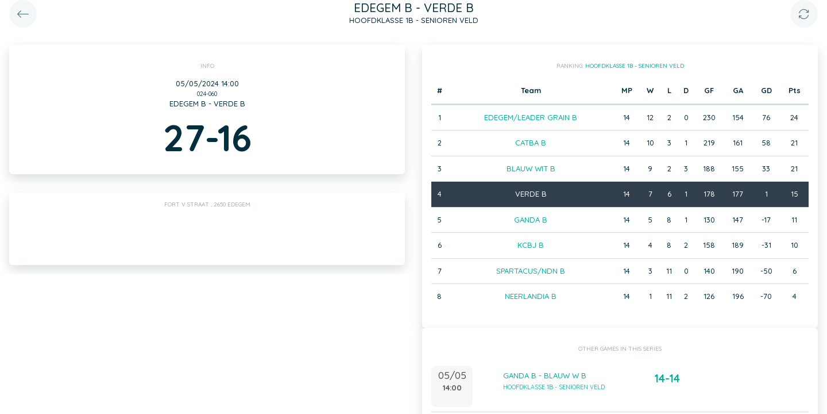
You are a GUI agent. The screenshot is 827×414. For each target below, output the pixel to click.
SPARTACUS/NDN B (530, 270)
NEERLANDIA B (531, 296)
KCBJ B (530, 245)
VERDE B (531, 193)
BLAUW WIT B (531, 168)
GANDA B (530, 219)
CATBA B (530, 142)
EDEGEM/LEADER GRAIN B (530, 117)
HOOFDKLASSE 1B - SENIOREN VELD (634, 66)
